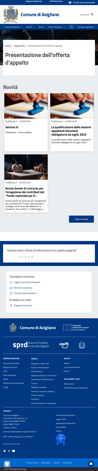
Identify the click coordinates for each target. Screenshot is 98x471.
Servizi (34, 358)
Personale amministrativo (13, 383)
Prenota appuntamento (65, 415)
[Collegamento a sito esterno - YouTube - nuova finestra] (13, 450)
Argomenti (19, 45)
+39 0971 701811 (10, 427)
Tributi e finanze (37, 395)
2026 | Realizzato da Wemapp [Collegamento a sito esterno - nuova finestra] (15, 469)
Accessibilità (61, 427)
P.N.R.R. (59, 431)
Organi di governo (10, 367)
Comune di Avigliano (40, 14)
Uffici (5, 371)
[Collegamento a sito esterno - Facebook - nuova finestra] (9, 450)
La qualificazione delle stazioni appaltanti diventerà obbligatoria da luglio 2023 (71, 131)
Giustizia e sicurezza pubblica (42, 391)
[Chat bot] (91, 464)
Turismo (34, 383)
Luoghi (5, 387)
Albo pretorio (69, 383)
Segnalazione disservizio (65, 423)
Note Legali (46, 462)
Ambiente (35, 399)
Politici (5, 379)
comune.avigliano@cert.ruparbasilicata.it (19, 431)
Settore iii (11, 127)
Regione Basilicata (34, 1)
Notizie (67, 363)
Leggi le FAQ (61, 419)
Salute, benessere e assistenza (43, 403)
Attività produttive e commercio (44, 375)
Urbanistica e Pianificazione (42, 379)
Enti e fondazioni (9, 375)
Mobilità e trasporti (38, 387)
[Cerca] (92, 14)
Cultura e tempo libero (40, 367)
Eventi (66, 371)
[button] (82, 2)
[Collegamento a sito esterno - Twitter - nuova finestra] (4, 450)
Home (8, 45)
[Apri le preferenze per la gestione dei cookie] (7, 464)
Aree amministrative (11, 363)
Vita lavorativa (37, 371)
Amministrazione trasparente (76, 387)
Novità (10, 87)
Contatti (7, 411)
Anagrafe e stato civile (40, 363)
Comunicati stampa (72, 367)
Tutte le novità (81, 219)
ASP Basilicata (56, 1)
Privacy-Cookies (32, 462)
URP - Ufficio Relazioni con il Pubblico (18, 436)
